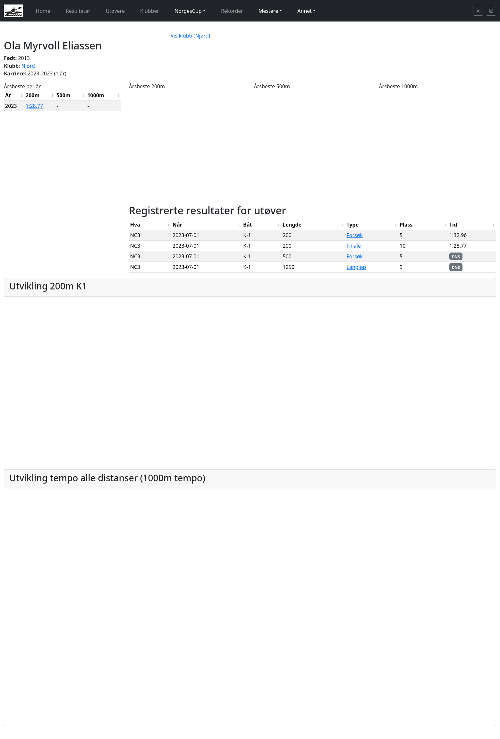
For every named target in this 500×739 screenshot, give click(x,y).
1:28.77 (34, 105)
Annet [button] (304, 10)
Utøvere (115, 10)
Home (43, 10)
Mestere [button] (268, 10)
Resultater (78, 10)
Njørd (28, 65)
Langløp (356, 267)
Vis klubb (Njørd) (190, 35)
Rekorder (232, 10)
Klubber (149, 10)
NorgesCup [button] (188, 10)
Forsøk (355, 235)
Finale (354, 245)
